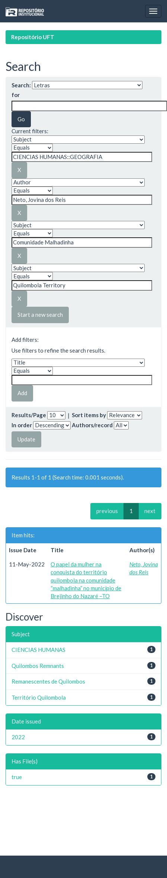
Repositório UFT (32, 37)
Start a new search (40, 314)
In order (22, 425)
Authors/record (92, 425)
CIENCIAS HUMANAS (38, 649)
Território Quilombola (39, 697)
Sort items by (89, 415)
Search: (21, 85)
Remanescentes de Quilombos (48, 681)
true (17, 777)
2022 (18, 737)
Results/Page (29, 415)
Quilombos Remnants (38, 665)
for (16, 94)
